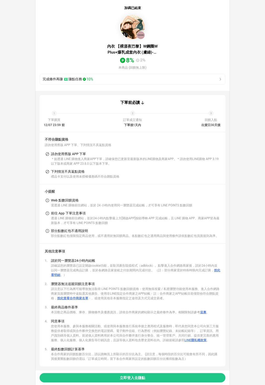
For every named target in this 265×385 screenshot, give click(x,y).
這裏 (203, 312)
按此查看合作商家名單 (72, 298)
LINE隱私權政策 (196, 340)
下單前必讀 (130, 102)
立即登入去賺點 (132, 378)
